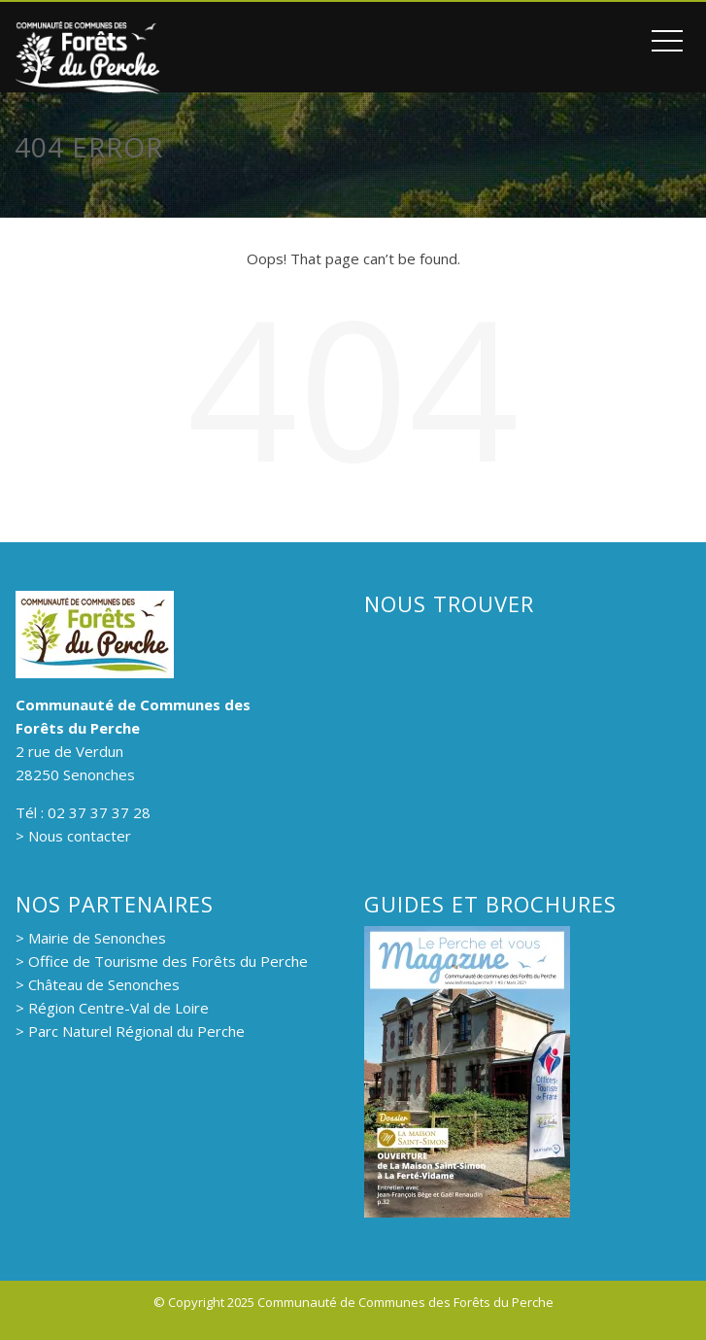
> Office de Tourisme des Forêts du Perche (162, 961)
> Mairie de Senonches (91, 937)
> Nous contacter (73, 835)
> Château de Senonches (98, 984)
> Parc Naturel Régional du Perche (130, 1031)
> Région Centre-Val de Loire (112, 1007)
